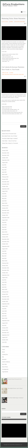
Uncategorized (5, 369)
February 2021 (5, 291)
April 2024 (4, 200)
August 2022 (5, 248)
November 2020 (5, 299)
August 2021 (5, 277)
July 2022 (4, 251)
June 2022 (4, 253)
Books (3, 352)
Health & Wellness (14, 74)
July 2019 (4, 325)
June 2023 (4, 224)
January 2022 (5, 265)
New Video (22, 21)
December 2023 (5, 210)
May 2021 (4, 284)
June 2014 (4, 342)
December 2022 (5, 239)
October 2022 (5, 244)
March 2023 (4, 232)
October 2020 (5, 301)
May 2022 (4, 255)
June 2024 (4, 196)
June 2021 (4, 282)
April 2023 (4, 229)
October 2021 (5, 272)
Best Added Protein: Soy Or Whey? (9, 136)
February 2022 (5, 263)
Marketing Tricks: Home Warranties (13, 18)
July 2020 (4, 308)
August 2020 (5, 306)
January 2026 (5, 150)
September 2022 (5, 246)
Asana (3, 349)
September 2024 (5, 188)
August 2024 (5, 191)
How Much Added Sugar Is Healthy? (10, 138)
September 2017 (5, 335)
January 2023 (5, 236)
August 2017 (5, 337)
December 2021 (5, 267)
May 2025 (4, 169)
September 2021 (5, 275)
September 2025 (5, 160)
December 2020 (5, 296)
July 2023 (4, 222)
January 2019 (5, 327)
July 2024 (4, 193)
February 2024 (5, 205)
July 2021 (4, 279)
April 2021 (4, 287)
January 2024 (5, 208)
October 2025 (5, 157)
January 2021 (5, 294)
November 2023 (5, 212)
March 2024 (4, 203)
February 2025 (5, 176)
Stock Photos (5, 366)
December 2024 (5, 181)
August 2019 (5, 323)
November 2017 (5, 332)
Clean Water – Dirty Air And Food (9, 140)
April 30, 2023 (5, 72)
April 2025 (4, 172)
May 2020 (4, 313)
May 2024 (4, 198)
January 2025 (5, 179)
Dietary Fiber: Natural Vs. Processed (10, 143)
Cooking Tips (5, 354)
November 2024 (5, 184)
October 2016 (5, 339)
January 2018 (5, 330)
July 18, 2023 (5, 21)
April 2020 (4, 315)
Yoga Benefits (5, 371)
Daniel (11, 21)
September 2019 (5, 320)
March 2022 (4, 260)
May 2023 (4, 227)
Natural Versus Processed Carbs (9, 133)
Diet (3, 74)
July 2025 (4, 164)
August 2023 (5, 220)
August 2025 (5, 162)
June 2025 (4, 167)
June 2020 (4, 311)
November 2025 (5, 155)
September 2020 (5, 303)
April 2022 (4, 258)
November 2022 (5, 241)
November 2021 (5, 270)
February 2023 (5, 234)
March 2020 (4, 318)
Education (17, 21)
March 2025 (4, 174)
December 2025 (5, 152)
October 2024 (5, 186)
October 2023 (5, 215)
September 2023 (5, 217)
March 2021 (4, 289)
